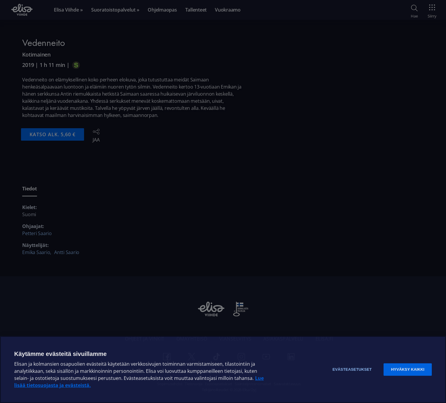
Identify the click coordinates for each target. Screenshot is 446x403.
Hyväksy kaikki (407, 369)
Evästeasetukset (352, 369)
